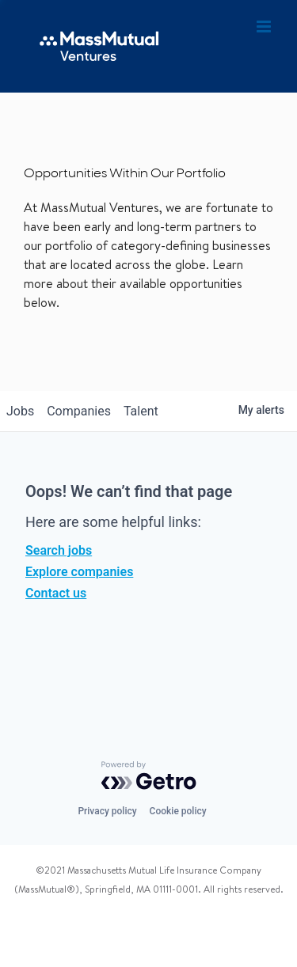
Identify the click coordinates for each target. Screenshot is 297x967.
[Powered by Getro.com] (148, 775)
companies (79, 411)
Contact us (55, 593)
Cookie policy (178, 811)
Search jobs (58, 550)
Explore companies (79, 571)
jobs (20, 411)
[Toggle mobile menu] (265, 26)
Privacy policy (107, 811)
